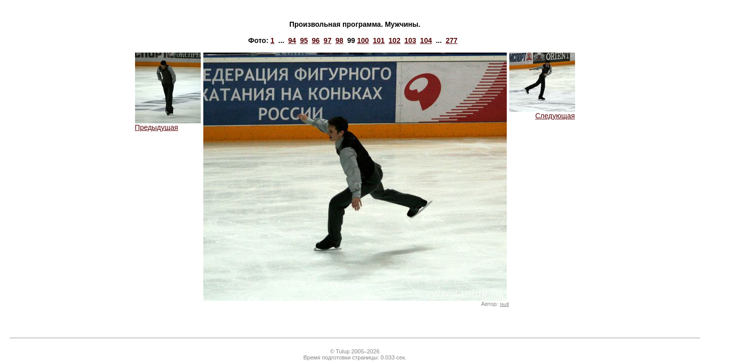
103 (410, 40)
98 (339, 40)
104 (426, 40)
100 (363, 40)
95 (304, 40)
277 (451, 40)
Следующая (542, 112)
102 (394, 40)
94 (292, 40)
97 (328, 40)
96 (316, 40)
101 (378, 40)
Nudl (504, 304)
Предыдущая (168, 124)
